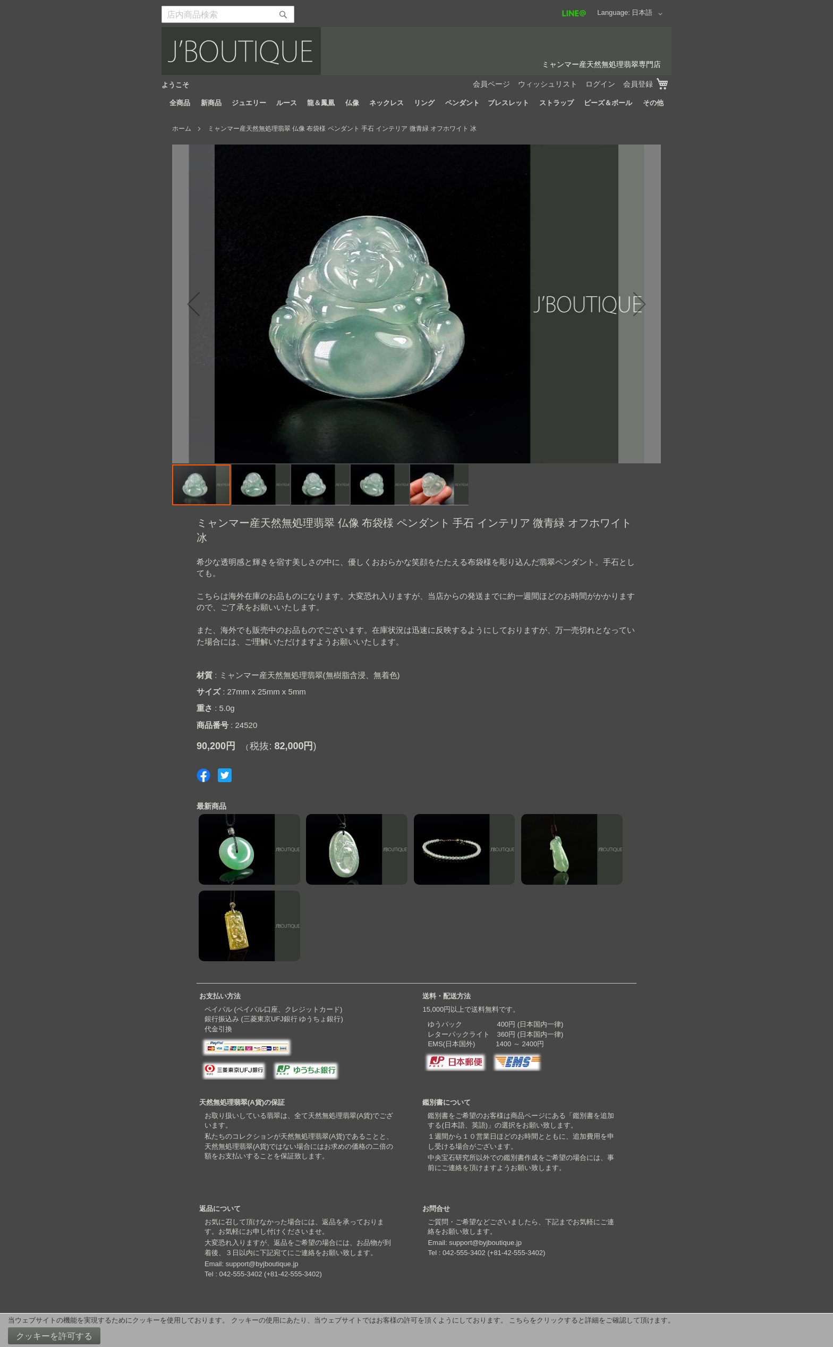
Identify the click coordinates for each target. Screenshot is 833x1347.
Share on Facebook (203, 775)
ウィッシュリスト (547, 84)
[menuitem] (179, 103)
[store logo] (417, 51)
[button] (649, 14)
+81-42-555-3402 (292, 1274)
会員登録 (638, 84)
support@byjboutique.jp (262, 1264)
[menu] (417, 103)
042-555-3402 (240, 1274)
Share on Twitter (225, 775)
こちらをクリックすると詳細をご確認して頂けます (588, 1320)
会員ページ (491, 84)
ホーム (181, 128)
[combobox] (228, 14)
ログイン (600, 84)
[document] (416, 1330)
